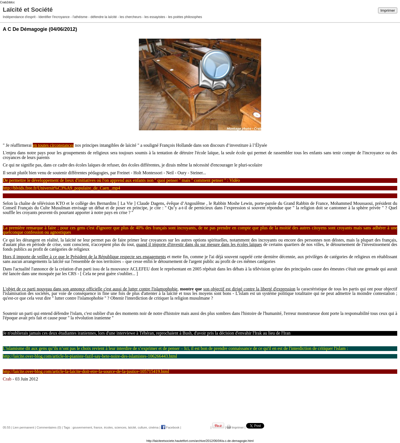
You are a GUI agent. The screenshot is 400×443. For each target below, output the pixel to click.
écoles (108, 427)
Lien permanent (23, 427)
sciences (120, 427)
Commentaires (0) (49, 427)
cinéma (153, 427)
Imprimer (387, 10)
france (98, 427)
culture (142, 427)
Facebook (170, 427)
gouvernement (82, 427)
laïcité (132, 427)
